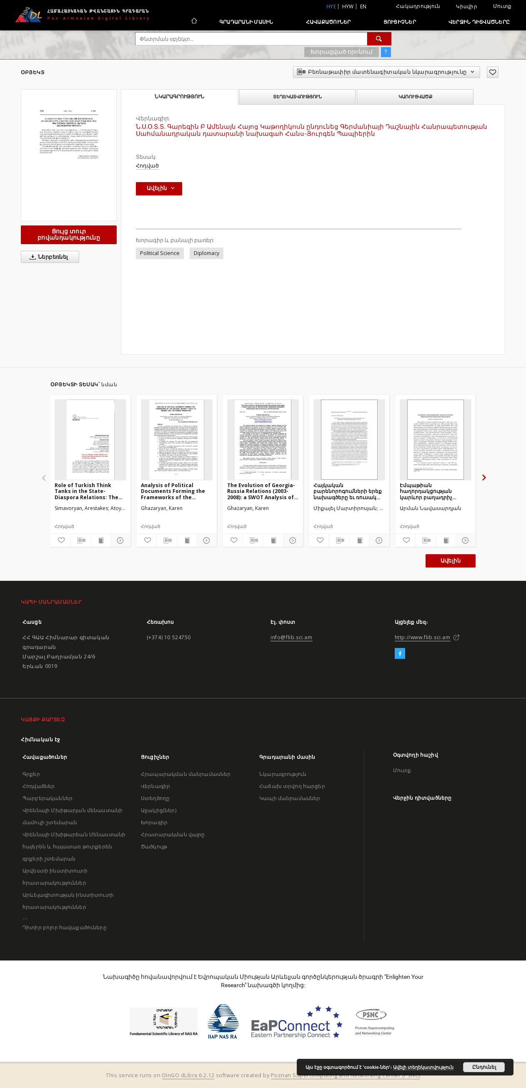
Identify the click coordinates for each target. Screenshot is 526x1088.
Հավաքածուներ (328, 21)
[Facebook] (400, 654)
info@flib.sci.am (292, 637)
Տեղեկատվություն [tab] (297, 97)
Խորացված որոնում (342, 51)
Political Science (160, 253)
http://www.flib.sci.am (423, 637)
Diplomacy (206, 253)
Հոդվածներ (39, 786)
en (363, 6)
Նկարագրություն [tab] (179, 97)
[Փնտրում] (379, 38)
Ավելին (451, 561)
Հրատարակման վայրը (173, 834)
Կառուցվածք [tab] (415, 97)
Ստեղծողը (155, 798)
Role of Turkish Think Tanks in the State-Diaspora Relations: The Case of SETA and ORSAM (87, 491)
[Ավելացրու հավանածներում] (492, 72)
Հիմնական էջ (40, 739)
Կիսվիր (466, 6)
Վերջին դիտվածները (479, 21)
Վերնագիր (155, 786)
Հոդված (147, 165)
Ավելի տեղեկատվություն (423, 1067)
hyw (348, 6)
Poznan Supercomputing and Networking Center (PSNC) (345, 1075)
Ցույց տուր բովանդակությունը (69, 234)
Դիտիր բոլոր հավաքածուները (65, 927)
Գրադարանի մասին (246, 21)
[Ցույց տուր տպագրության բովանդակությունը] (100, 540)
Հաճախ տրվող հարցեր (292, 786)
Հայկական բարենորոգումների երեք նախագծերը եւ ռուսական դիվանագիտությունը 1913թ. (349, 491)
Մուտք (502, 6)
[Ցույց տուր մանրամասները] (119, 540)
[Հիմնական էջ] (193, 22)
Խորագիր (154, 822)
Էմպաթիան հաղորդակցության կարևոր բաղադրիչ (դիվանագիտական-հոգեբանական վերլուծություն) (428, 491)
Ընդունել (484, 1067)
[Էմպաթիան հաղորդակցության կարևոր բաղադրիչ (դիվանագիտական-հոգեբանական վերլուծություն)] (435, 440)
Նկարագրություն (282, 774)
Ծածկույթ (154, 846)
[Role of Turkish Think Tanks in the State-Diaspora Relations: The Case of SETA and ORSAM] (90, 440)
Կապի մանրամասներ (289, 798)
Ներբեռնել (47, 257)
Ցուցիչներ (399, 21)
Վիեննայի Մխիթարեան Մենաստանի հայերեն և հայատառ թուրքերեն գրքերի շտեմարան (74, 846)
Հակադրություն (418, 6)
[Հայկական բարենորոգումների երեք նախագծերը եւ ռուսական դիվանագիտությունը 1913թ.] (349, 440)
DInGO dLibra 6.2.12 (188, 1075)
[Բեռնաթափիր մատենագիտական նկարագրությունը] (80, 540)
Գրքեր (31, 774)
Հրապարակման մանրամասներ (185, 774)
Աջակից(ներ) (158, 810)
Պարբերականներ (48, 798)
